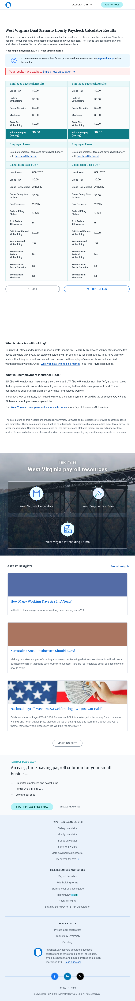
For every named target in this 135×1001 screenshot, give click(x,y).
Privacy (62, 987)
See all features (70, 806)
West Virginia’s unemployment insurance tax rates (39, 407)
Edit (32, 288)
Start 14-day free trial (32, 806)
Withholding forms (67, 882)
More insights (67, 743)
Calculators (82, 4)
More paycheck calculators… (67, 852)
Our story (67, 942)
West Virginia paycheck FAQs (21, 50)
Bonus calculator (67, 840)
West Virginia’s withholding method (60, 363)
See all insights (120, 566)
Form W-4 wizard (67, 846)
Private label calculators (67, 929)
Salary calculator (67, 828)
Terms (73, 987)
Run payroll (112, 4)
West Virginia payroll (52, 50)
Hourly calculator (67, 834)
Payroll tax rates (67, 876)
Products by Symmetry (67, 935)
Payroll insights (67, 900)
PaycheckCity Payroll (26, 156)
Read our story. (73, 962)
